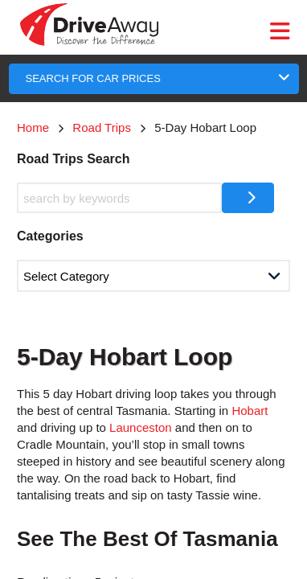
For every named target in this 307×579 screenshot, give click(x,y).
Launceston (140, 427)
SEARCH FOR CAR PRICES (93, 78)
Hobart (249, 410)
